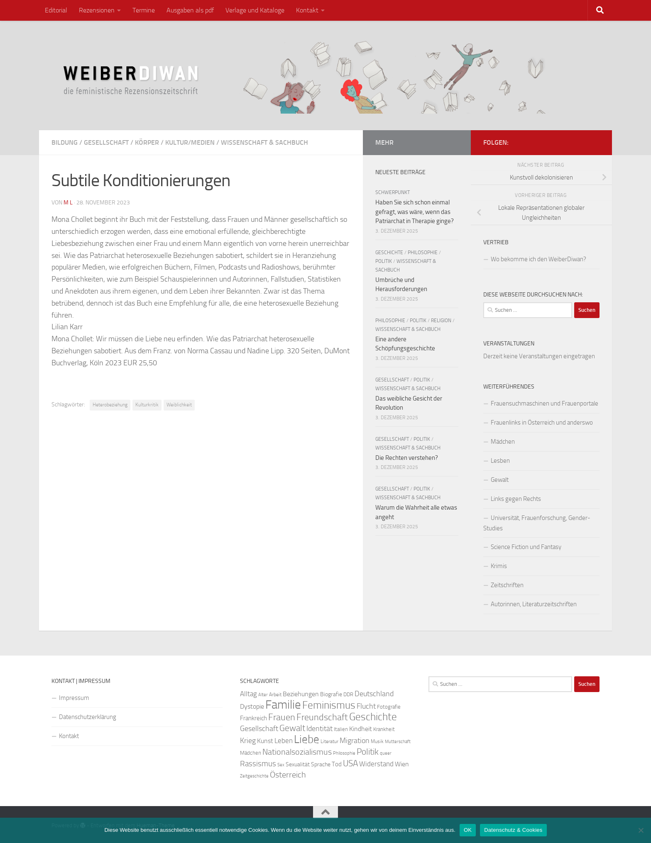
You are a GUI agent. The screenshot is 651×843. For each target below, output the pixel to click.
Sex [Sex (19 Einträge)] (280, 765)
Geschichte (389, 252)
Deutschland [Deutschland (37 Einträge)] (374, 693)
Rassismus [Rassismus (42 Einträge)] (258, 763)
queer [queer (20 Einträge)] (386, 753)
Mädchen (503, 441)
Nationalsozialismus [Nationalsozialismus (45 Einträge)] (297, 752)
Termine (143, 10)
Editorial (56, 10)
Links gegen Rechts (516, 499)
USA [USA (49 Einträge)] (350, 763)
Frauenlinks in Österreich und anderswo (542, 422)
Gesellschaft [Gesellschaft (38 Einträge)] (259, 728)
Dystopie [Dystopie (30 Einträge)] (252, 706)
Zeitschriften (507, 585)
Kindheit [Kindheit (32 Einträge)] (360, 729)
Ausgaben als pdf (190, 10)
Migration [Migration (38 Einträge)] (355, 740)
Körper (147, 142)
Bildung (64, 142)
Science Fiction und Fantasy (526, 547)
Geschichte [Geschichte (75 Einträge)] (373, 716)
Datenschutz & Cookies (513, 830)
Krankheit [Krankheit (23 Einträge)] (384, 729)
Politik (383, 261)
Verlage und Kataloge (254, 10)
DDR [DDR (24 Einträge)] (348, 694)
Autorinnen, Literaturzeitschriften (534, 604)
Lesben (500, 460)
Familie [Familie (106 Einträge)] (283, 704)
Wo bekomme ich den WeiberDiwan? (538, 259)
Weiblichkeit (179, 405)
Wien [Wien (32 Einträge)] (402, 764)
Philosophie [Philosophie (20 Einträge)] (344, 753)
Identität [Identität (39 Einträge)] (319, 728)
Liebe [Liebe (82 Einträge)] (306, 739)
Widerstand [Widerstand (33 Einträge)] (376, 764)
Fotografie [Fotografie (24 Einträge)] (389, 707)
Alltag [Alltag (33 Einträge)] (248, 694)
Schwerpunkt (392, 192)
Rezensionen (97, 10)
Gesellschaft (106, 142)
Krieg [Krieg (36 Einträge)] (248, 740)
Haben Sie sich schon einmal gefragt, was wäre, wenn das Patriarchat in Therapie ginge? (414, 212)
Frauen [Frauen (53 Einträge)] (281, 717)
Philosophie (423, 252)
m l (68, 202)
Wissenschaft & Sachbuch (264, 142)
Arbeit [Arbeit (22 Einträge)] (275, 694)
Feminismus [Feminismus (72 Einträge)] (328, 705)
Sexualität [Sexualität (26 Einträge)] (298, 764)
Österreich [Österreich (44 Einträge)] (288, 775)
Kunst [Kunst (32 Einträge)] (265, 741)
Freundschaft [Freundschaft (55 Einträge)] (322, 717)
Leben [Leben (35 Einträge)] (283, 740)
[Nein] (640, 830)
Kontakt (307, 10)
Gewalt (500, 479)
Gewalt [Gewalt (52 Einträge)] (292, 728)
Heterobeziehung (110, 405)
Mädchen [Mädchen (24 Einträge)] (250, 753)
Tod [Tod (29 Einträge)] (337, 764)
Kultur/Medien (190, 142)
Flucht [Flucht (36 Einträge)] (366, 706)
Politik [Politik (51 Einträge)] (368, 751)
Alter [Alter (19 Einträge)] (263, 694)
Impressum (74, 698)
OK (468, 830)
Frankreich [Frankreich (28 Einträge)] (253, 718)
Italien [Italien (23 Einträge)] (341, 729)
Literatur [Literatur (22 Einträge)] (329, 741)
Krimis (499, 566)
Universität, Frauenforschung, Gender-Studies (536, 523)
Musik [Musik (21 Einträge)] (377, 741)
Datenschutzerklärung (87, 717)
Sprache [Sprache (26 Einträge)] (320, 764)
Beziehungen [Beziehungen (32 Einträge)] (301, 694)
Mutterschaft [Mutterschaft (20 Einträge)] (398, 741)
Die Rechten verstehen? (406, 458)
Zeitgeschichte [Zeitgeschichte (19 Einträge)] (254, 776)
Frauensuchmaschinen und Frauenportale (544, 403)
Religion (441, 320)
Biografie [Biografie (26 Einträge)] (331, 694)
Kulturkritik (147, 405)
